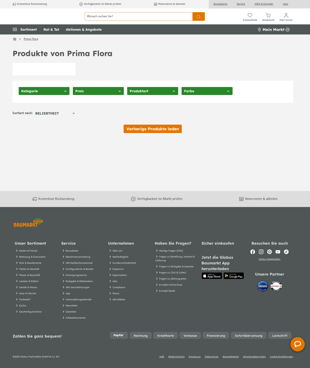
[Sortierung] (54, 122)
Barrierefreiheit (231, 357)
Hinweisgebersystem (254, 357)
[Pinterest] (269, 252)
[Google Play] (233, 276)
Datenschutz (211, 357)
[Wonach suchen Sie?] (138, 21)
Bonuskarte (220, 4)
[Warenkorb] (268, 21)
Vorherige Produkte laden (152, 138)
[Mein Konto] (286, 21)
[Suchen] (198, 21)
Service (241, 4)
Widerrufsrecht (176, 357)
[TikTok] (286, 252)
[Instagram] (261, 252)
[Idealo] (263, 287)
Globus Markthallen (269, 260)
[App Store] (211, 276)
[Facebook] (253, 252)
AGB (161, 357)
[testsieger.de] (276, 287)
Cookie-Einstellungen (281, 357)
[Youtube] (278, 252)
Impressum (195, 357)
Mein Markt (273, 38)
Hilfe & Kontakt (264, 4)
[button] (24, 39)
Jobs (285, 4)
